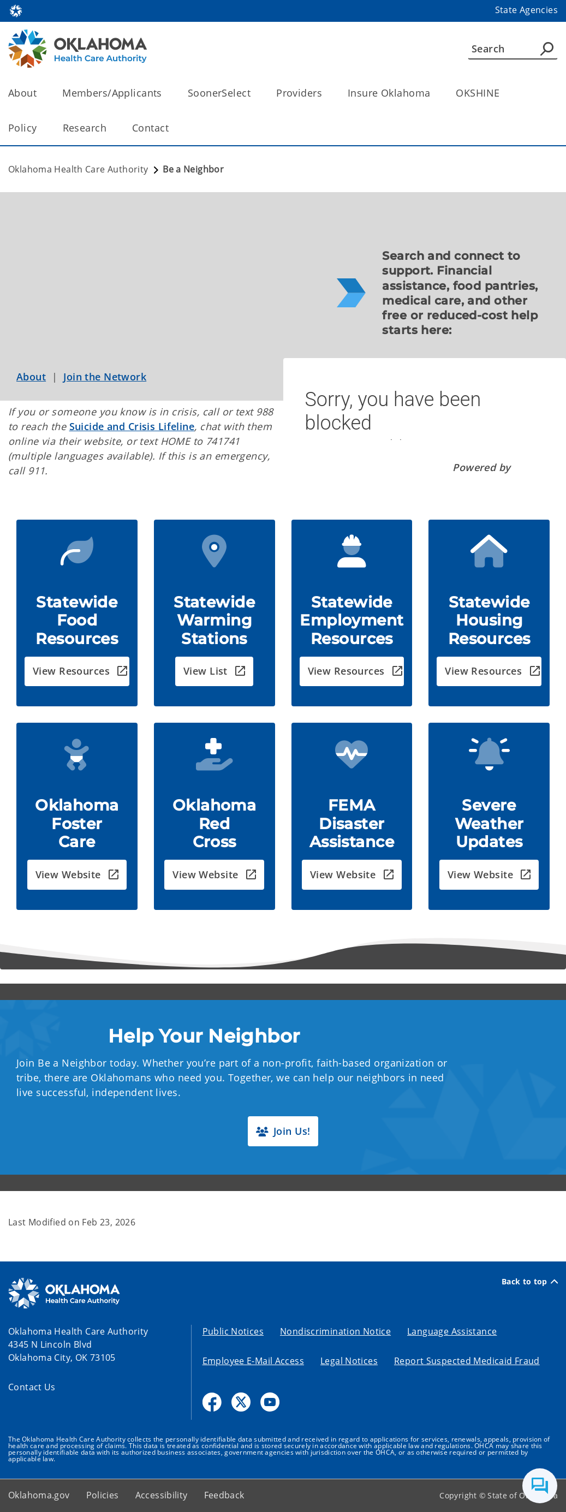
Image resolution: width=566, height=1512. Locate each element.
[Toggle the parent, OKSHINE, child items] (503, 93)
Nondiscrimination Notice (335, 1331)
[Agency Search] (547, 48)
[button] (77, 672)
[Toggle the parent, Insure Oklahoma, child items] (433, 93)
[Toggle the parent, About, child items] (40, 93)
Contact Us (32, 1387)
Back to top (530, 1281)
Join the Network (104, 376)
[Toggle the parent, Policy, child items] (40, 128)
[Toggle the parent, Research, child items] (110, 128)
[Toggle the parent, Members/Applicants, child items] (165, 93)
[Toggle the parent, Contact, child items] (172, 128)
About (31, 376)
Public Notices (233, 1331)
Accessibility (161, 1495)
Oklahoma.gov (39, 1495)
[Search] (513, 48)
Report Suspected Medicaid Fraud (467, 1361)
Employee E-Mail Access (253, 1361)
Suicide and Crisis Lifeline (132, 426)
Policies (102, 1495)
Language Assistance (452, 1331)
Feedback (224, 1495)
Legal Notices (349, 1361)
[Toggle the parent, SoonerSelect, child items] (254, 93)
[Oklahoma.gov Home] (15, 10)
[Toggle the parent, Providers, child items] (325, 93)
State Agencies (526, 10)
